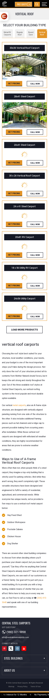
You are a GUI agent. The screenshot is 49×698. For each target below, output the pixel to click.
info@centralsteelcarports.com (15, 637)
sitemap (11, 686)
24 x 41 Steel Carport (24, 206)
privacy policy (22, 686)
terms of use (36, 686)
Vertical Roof (43, 32)
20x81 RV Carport (24, 237)
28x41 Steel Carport (24, 96)
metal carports (19, 405)
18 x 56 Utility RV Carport (24, 268)
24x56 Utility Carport (24, 298)
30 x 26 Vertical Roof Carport (24, 176)
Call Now (35, 83)
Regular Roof (20, 33)
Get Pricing (14, 83)
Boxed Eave (30, 33)
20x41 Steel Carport (24, 145)
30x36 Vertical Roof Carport (24, 48)
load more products (24, 330)
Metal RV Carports (7, 33)
